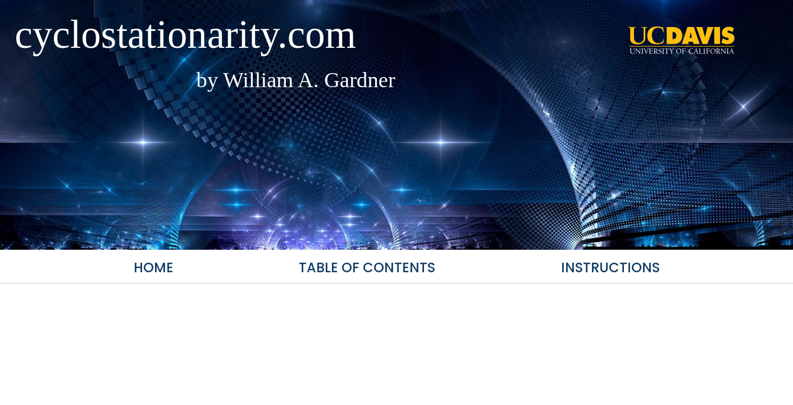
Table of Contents (367, 267)
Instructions (610, 267)
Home (154, 267)
